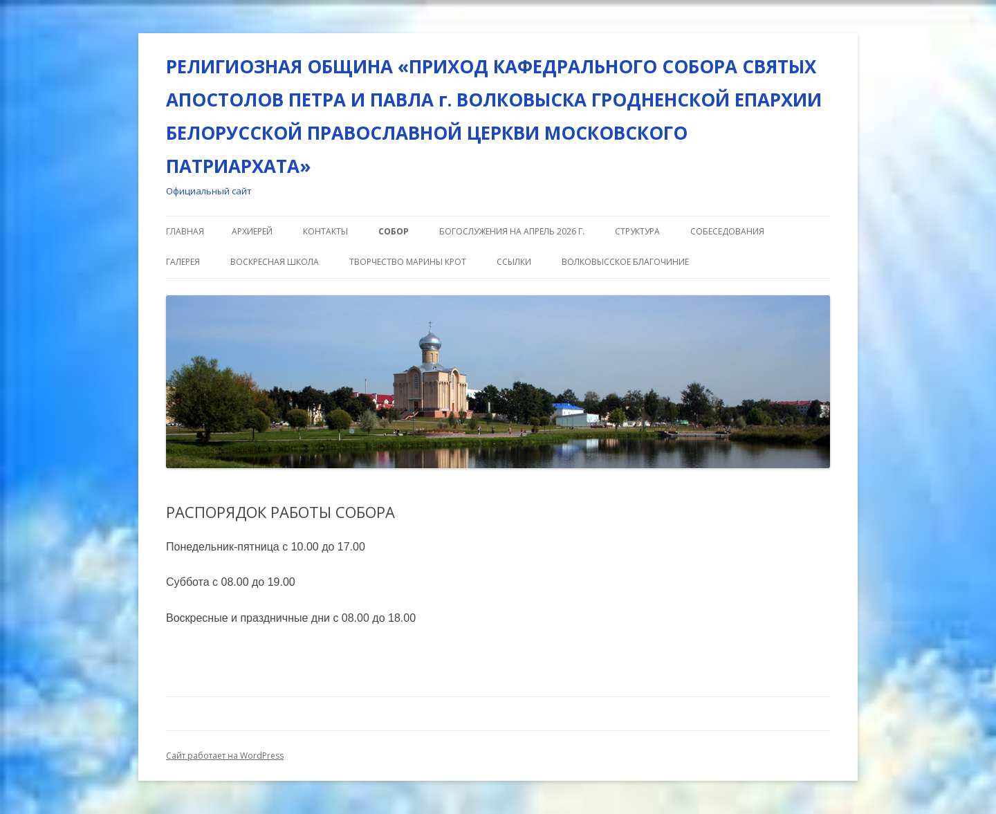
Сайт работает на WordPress (225, 755)
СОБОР (393, 231)
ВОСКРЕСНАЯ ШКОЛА (274, 262)
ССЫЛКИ (514, 262)
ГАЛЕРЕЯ (183, 262)
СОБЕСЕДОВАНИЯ (727, 231)
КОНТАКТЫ (325, 231)
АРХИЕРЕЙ (252, 231)
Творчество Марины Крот (407, 262)
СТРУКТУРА (637, 231)
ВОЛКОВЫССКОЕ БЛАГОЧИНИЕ (625, 262)
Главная (185, 231)
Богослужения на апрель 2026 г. (511, 231)
